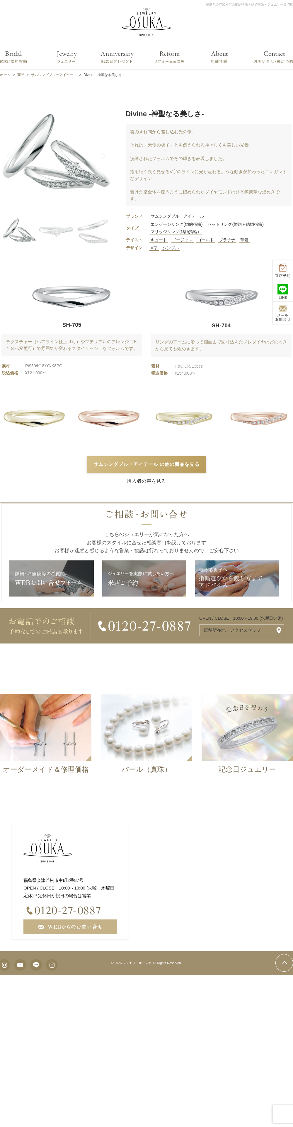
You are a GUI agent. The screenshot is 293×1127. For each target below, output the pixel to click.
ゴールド (205, 239)
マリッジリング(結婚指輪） (176, 231)
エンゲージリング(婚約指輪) (177, 224)
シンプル (171, 247)
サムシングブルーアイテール (177, 216)
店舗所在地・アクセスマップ (232, 630)
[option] (149, 736)
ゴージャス (182, 239)
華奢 (244, 239)
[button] (9, 156)
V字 (154, 247)
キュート (159, 239)
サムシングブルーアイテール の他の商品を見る (146, 464)
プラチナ (227, 239)
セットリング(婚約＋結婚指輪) (235, 224)
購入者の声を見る (146, 481)
